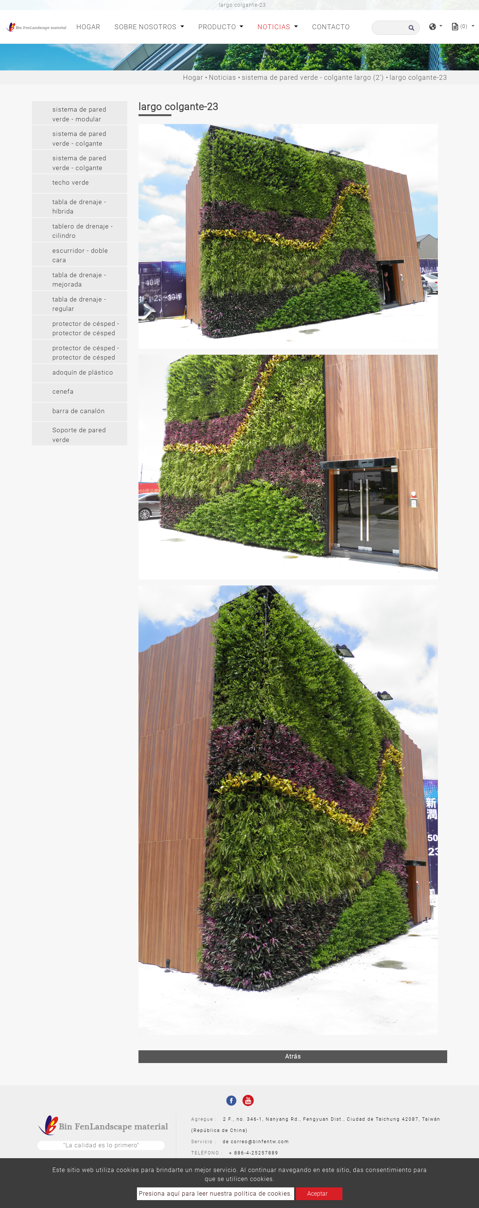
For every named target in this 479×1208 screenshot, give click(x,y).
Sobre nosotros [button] (147, 27)
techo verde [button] (70, 182)
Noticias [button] (274, 27)
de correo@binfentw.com (256, 1141)
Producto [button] (218, 27)
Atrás (293, 1056)
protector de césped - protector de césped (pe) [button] (85, 329)
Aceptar (317, 1193)
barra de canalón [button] (78, 411)
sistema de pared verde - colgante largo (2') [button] (79, 163)
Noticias (222, 77)
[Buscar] (396, 28)
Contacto (331, 27)
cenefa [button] (63, 391)
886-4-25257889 (256, 1153)
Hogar (89, 26)
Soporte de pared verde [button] (79, 434)
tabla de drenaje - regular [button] (79, 304)
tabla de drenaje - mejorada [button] (79, 279)
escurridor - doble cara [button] (80, 255)
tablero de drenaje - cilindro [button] (82, 231)
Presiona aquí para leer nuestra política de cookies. (215, 1193)
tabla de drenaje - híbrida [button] (79, 206)
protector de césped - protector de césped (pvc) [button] (85, 353)
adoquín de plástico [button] (82, 372)
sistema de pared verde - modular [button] (79, 114)
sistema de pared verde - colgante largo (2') (313, 77)
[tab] (79, 113)
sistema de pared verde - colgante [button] (79, 138)
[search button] (410, 30)
